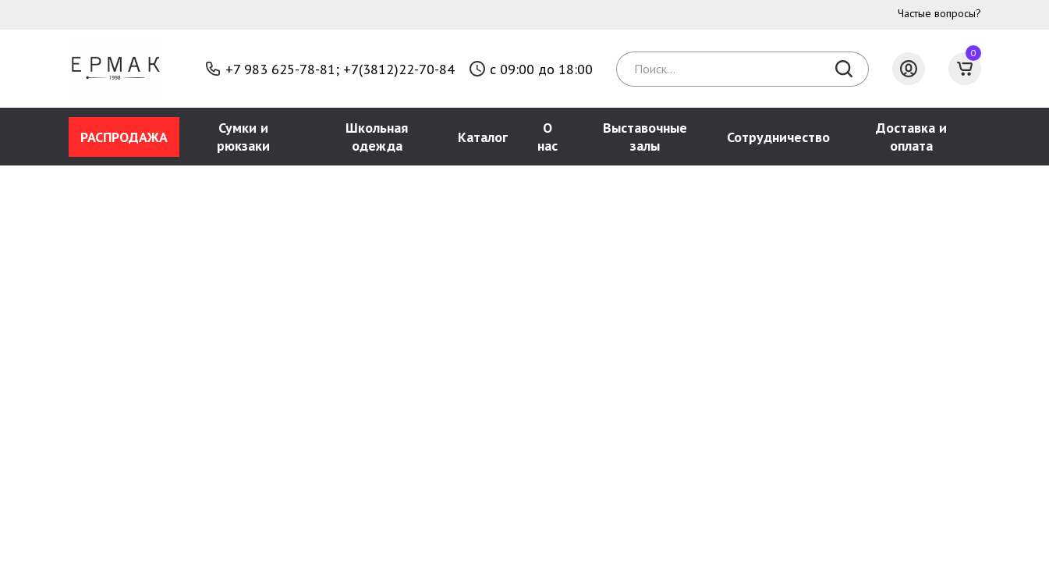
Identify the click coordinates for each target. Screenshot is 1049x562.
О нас (547, 137)
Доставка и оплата (911, 137)
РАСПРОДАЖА (124, 137)
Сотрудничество (778, 137)
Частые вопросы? (939, 13)
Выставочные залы (645, 137)
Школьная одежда (377, 137)
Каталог (483, 137)
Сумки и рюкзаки (243, 137)
